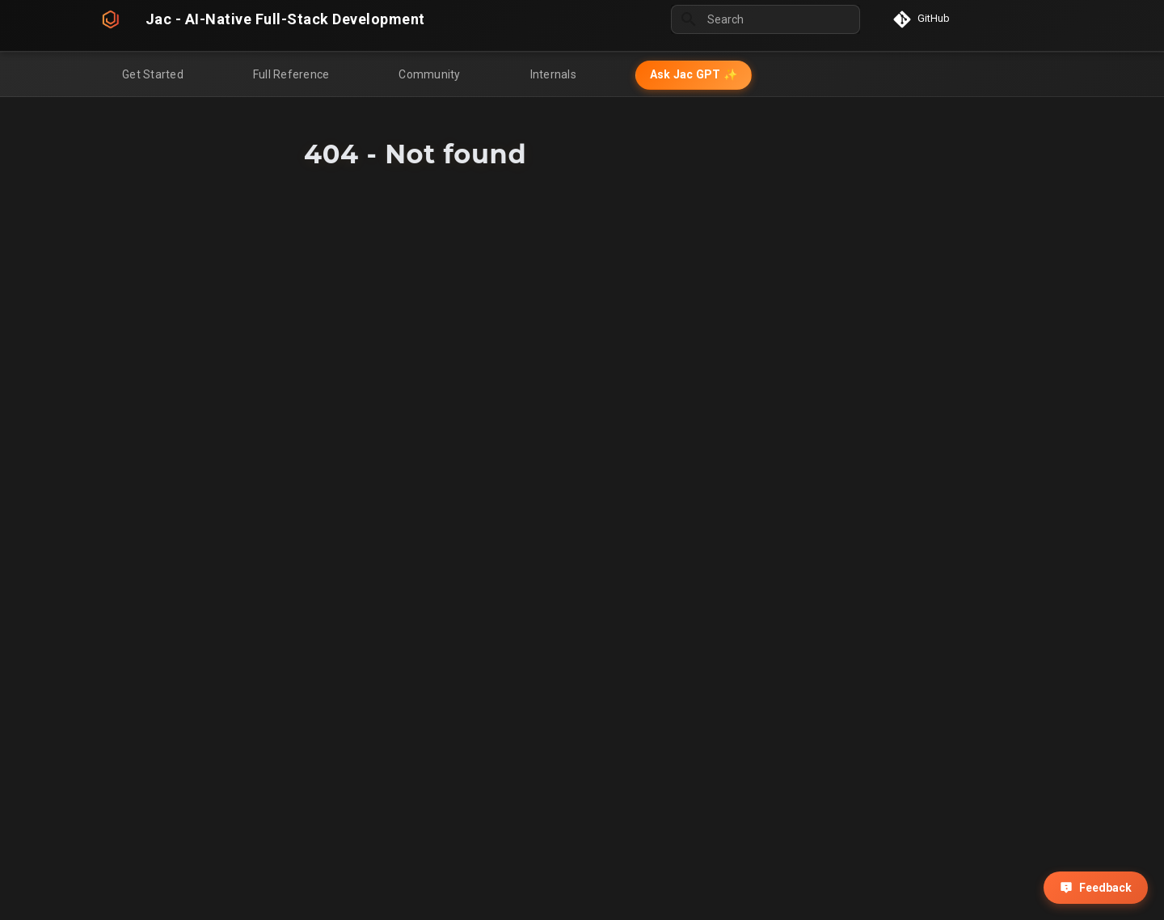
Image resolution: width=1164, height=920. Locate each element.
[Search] (765, 19)
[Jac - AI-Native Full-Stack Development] (110, 19)
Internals (553, 74)
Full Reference (291, 74)
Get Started (152, 74)
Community (429, 74)
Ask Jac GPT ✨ (693, 74)
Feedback (1096, 887)
